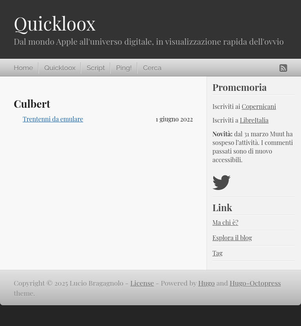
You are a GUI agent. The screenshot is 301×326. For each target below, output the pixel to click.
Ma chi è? (225, 222)
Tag (217, 253)
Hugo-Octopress (255, 282)
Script (96, 68)
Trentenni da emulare (53, 119)
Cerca (152, 68)
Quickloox (55, 23)
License (142, 282)
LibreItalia (254, 120)
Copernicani (259, 106)
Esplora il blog (232, 238)
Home (23, 68)
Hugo (206, 282)
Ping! (124, 68)
